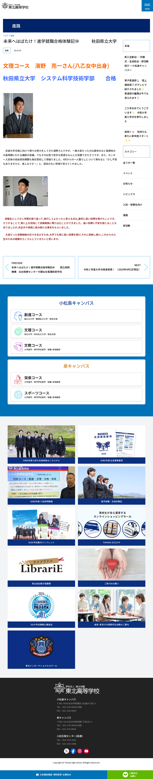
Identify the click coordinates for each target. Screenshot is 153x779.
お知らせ (128, 183)
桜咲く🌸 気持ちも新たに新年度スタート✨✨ (137, 136)
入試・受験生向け (132, 204)
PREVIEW (41, 267)
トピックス (129, 194)
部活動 (126, 225)
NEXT (112, 267)
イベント (128, 173)
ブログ (5, 35)
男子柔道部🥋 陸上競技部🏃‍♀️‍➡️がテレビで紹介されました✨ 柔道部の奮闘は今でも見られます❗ (137, 89)
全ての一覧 (129, 162)
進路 (12, 35)
